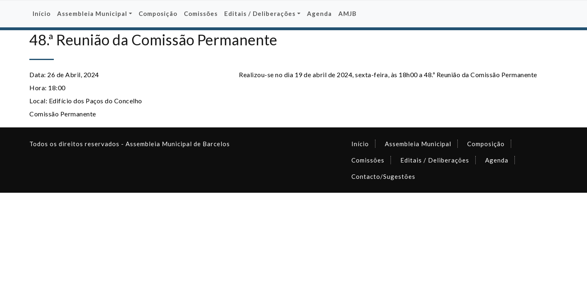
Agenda (319, 13)
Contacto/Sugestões (383, 176)
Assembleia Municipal (418, 143)
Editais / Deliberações (434, 160)
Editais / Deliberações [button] (260, 13)
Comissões (201, 13)
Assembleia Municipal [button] (92, 13)
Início (42, 13)
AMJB (347, 13)
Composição (158, 13)
